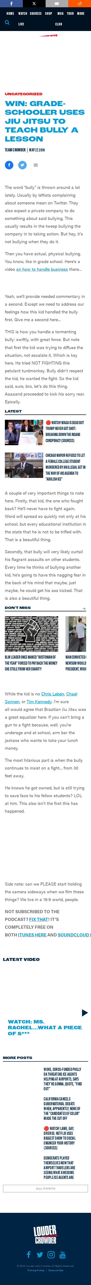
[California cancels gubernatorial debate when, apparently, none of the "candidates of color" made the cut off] (18, 1107)
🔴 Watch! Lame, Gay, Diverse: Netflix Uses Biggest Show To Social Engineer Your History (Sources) (60, 1138)
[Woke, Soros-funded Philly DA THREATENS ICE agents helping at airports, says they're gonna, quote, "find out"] (18, 1078)
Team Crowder (15, 149)
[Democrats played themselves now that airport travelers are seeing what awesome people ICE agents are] (18, 1166)
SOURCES (36, 13)
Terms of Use (55, 1270)
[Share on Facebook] (9, 165)
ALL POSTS (45, 1188)
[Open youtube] (62, 1255)
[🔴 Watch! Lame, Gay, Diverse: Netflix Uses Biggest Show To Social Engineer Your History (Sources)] (18, 1137)
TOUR (70, 13)
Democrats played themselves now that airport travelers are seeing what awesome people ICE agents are (59, 1167)
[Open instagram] (51, 1255)
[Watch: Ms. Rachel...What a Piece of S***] (45, 991)
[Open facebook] (28, 1255)
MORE (80, 13)
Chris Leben (52, 694)
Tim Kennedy (39, 701)
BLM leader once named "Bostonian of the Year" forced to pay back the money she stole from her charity (31, 663)
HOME (10, 13)
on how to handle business (42, 269)
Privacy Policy (36, 1270)
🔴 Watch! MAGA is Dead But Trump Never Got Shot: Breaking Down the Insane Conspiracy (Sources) (65, 431)
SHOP (48, 13)
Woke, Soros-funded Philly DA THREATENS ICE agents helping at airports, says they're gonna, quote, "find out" (63, 1078)
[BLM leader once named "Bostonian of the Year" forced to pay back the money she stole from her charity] (31, 634)
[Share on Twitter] (22, 165)
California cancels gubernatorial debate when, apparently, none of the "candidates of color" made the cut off (62, 1108)
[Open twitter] (40, 1255)
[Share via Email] (36, 165)
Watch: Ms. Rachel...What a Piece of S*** (45, 1027)
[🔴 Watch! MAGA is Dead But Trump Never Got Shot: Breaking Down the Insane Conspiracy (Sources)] (24, 432)
